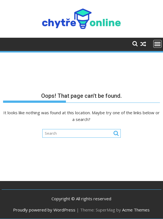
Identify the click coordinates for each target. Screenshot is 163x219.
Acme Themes (136, 210)
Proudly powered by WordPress (44, 210)
